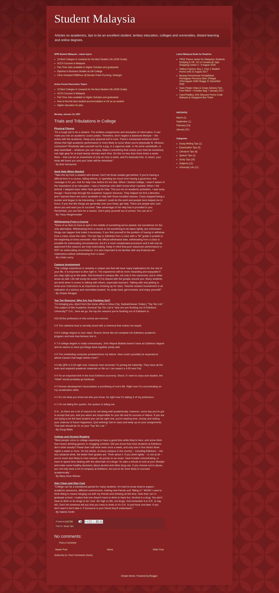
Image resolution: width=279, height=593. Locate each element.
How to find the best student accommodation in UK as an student (90, 101)
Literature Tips (186, 151)
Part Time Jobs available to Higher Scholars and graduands (87, 67)
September (182, 121)
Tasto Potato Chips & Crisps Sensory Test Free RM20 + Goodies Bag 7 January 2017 (201, 89)
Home (110, 549)
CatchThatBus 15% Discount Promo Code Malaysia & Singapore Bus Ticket (201, 96)
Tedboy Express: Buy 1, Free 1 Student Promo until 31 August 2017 (199, 70)
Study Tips (68, 526)
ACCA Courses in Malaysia (71, 63)
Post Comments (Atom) (80, 555)
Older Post (158, 549)
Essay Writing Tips (188, 143)
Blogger (153, 576)
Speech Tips (185, 155)
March (179, 117)
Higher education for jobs (70, 105)
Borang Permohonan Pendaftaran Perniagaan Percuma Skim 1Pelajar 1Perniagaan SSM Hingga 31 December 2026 (200, 79)
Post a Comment (67, 542)
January (180, 129)
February (181, 125)
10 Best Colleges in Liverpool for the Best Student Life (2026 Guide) (92, 59)
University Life (186, 167)
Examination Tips (188, 147)
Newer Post (61, 549)
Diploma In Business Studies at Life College (79, 71)
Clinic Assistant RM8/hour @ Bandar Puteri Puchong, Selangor (89, 75)
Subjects (183, 163)
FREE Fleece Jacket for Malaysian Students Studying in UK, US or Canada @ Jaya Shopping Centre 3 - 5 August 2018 (202, 62)
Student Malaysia (94, 18)
